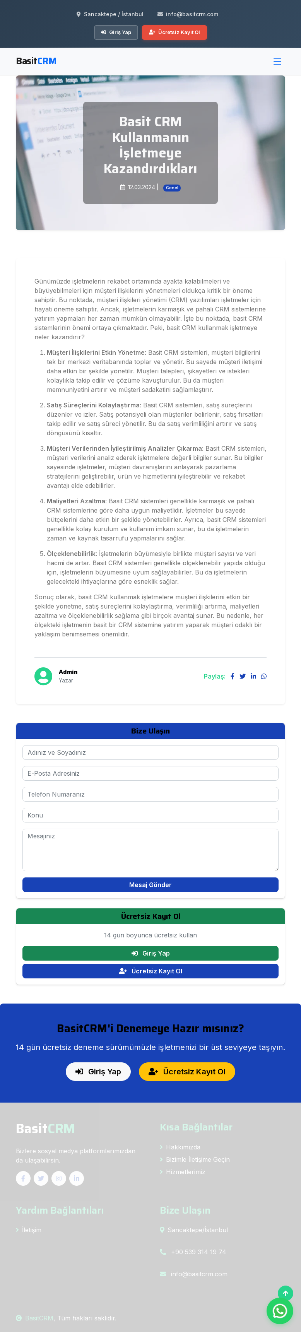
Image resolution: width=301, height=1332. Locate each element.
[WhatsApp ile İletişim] (280, 1311)
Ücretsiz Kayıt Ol (174, 32)
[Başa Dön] (285, 1293)
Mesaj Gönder (150, 885)
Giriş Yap (116, 32)
